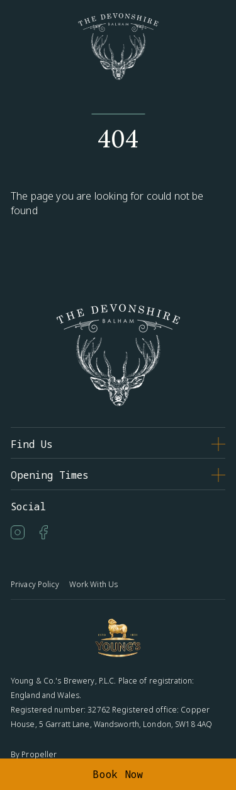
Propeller (39, 754)
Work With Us (93, 584)
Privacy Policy (35, 584)
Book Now (118, 774)
